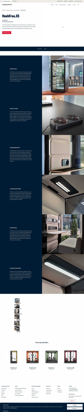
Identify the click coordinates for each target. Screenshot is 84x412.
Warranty (33, 395)
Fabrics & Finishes (35, 397)
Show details (5, 409)
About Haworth (4, 388)
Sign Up (72, 400)
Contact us (48, 388)
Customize (75, 407)
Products (52, 4)
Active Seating (17, 393)
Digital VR (33, 390)
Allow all (75, 404)
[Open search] (78, 5)
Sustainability (3, 397)
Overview (39, 48)
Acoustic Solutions (18, 390)
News (2, 395)
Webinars (3, 393)
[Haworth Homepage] (10, 4)
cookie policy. (14, 406)
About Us (74, 4)
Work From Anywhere (19, 391)
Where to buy (48, 393)
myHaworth (60, 390)
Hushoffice (5, 20)
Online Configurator (35, 391)
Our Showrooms (49, 390)
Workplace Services (63, 4)
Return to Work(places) (19, 395)
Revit (45, 48)
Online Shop (60, 391)
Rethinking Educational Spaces (20, 388)
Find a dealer (48, 391)
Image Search (34, 393)
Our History (3, 390)
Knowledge (69, 4)
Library (59, 388)
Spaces (56, 4)
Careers (2, 391)
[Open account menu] (81, 5)
